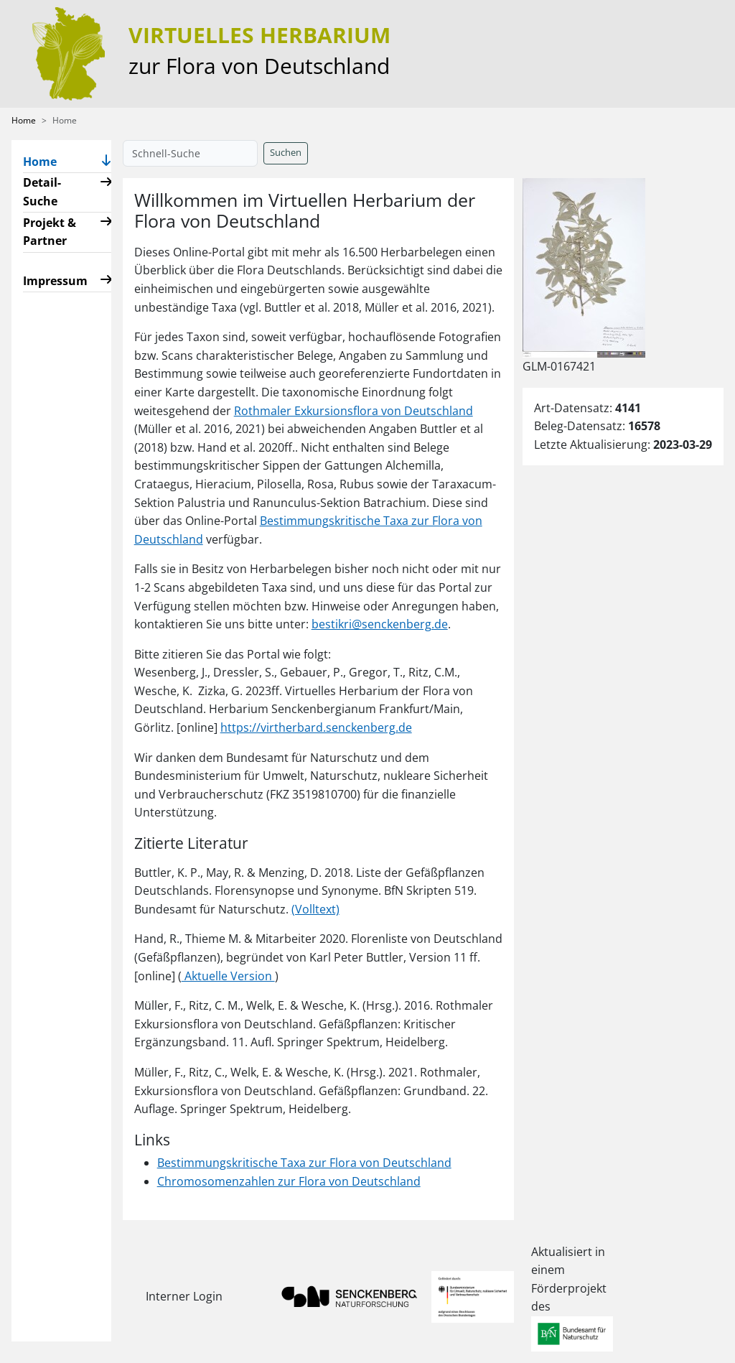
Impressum (55, 281)
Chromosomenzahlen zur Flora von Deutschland (289, 1181)
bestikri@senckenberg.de (380, 624)
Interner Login (184, 1296)
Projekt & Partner (49, 232)
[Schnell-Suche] (190, 153)
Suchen (285, 152)
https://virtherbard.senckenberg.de (316, 727)
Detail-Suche (42, 192)
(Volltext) (315, 909)
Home (23, 120)
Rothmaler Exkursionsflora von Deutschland (353, 411)
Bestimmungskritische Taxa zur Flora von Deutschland (304, 1163)
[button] (106, 162)
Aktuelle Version (228, 976)
